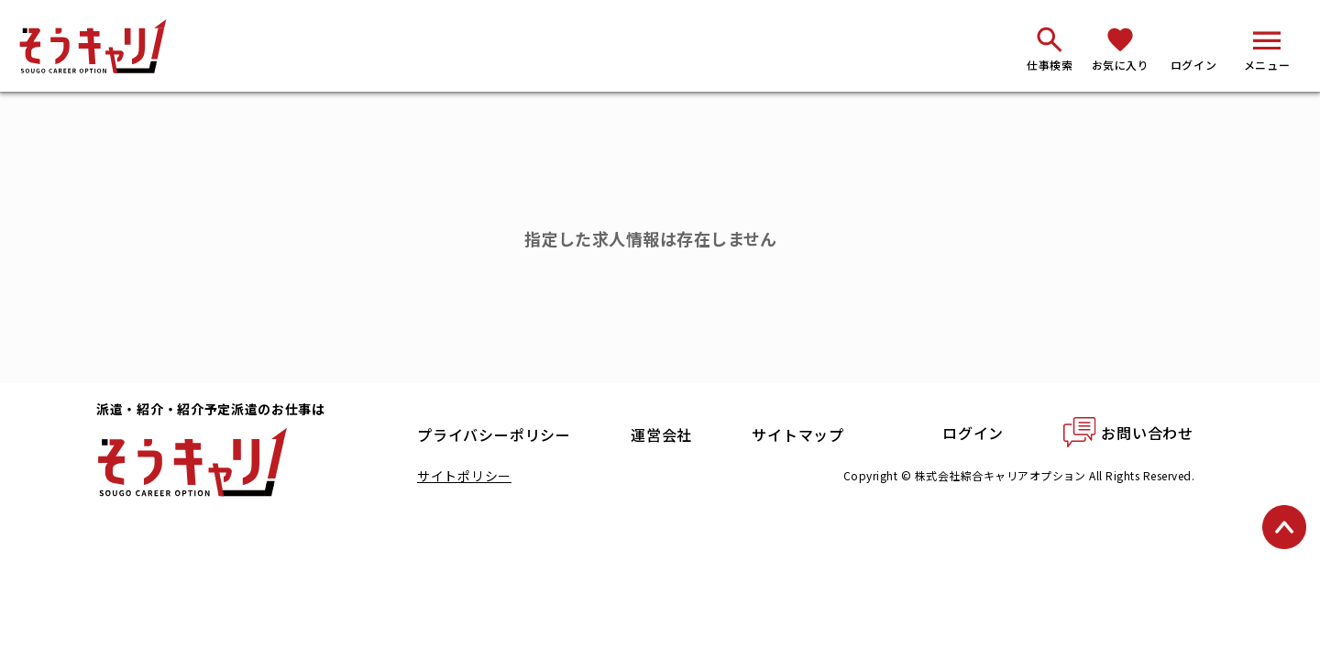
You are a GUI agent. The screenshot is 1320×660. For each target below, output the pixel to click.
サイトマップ (798, 434)
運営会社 (661, 434)
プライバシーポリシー (494, 434)
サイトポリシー (464, 476)
